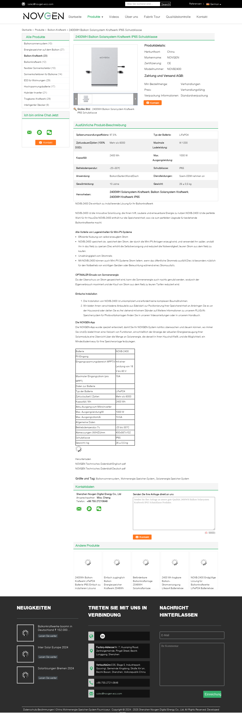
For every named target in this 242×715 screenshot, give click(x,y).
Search (165, 4)
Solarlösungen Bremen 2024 (56, 668)
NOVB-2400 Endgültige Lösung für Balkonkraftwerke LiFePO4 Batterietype (203, 583)
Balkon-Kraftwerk (57, 29)
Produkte (93, 16)
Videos (114, 16)
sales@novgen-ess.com (40, 4)
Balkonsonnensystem (35, 43)
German (215, 4)
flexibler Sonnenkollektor (37, 68)
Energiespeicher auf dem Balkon (41, 49)
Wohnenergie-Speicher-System (138, 478)
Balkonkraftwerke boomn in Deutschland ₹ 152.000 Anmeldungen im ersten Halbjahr (55, 628)
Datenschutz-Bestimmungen (38, 709)
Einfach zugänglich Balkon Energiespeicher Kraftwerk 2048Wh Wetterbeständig (114, 584)
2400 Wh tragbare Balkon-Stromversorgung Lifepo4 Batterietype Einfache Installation (173, 584)
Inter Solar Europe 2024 (53, 647)
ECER (123, 713)
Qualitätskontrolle (178, 16)
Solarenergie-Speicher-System (172, 478)
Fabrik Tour (152, 16)
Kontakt (202, 16)
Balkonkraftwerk (32, 61)
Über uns (131, 16)
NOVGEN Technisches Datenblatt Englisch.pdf (100, 463)
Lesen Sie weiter (48, 635)
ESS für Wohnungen (34, 80)
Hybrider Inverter (33, 92)
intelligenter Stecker (34, 104)
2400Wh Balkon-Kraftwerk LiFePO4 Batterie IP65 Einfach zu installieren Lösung (88, 583)
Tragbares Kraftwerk (35, 98)
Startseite (75, 16)
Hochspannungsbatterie (37, 86)
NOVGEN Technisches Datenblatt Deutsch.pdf (100, 468)
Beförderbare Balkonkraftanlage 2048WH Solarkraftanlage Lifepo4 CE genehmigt (145, 584)
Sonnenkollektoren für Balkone (40, 74)
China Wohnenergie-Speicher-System (76, 709)
